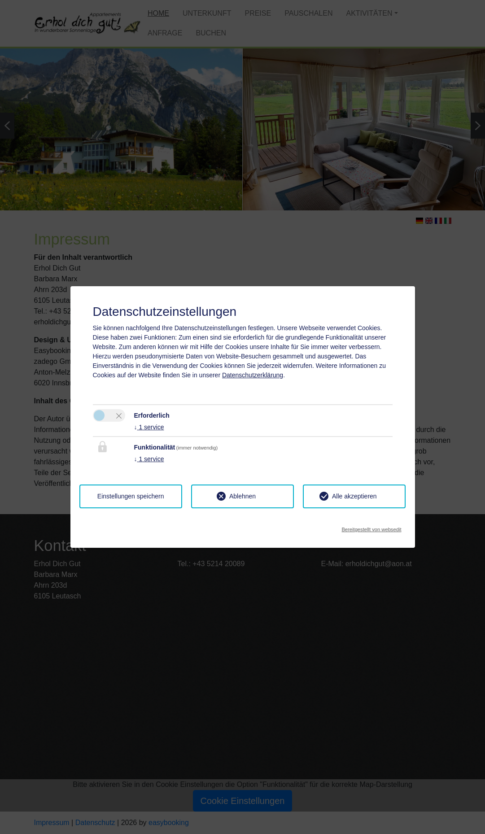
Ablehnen (242, 496)
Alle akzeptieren (354, 496)
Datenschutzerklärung (252, 375)
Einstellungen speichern (130, 496)
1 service (149, 427)
